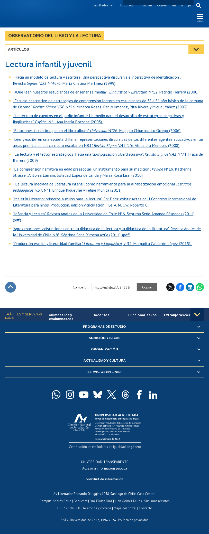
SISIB (64, 520)
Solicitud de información (104, 479)
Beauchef (80, 501)
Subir (10, 287)
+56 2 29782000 (68, 508)
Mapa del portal (125, 508)
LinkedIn (190, 287)
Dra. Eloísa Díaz (101, 501)
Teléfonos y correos (96, 508)
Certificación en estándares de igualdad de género (105, 447)
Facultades (100, 5)
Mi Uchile (145, 5)
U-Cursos (127, 5)
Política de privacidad (133, 520)
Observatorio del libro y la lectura (54, 35)
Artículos (18, 49)
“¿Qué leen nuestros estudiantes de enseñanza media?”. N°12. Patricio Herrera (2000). (106, 92)
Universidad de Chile (84, 520)
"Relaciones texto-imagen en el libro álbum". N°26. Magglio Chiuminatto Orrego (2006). (97, 130)
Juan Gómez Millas (128, 501)
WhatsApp (199, 287)
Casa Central (146, 494)
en (174, 5)
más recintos (160, 501)
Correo (162, 5)
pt (189, 5)
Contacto (145, 508)
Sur (146, 501)
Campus (45, 501)
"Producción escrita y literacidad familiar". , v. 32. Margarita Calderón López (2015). (102, 243)
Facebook (180, 287)
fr (182, 5)
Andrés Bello (62, 501)
